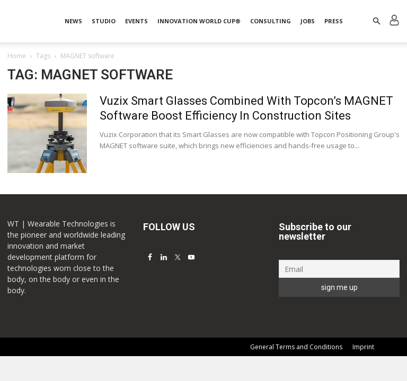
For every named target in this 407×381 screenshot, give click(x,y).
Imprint (363, 346)
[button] (376, 21)
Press (333, 21)
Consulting (270, 21)
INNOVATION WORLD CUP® (199, 21)
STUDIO (104, 21)
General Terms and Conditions (296, 346)
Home (16, 55)
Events (136, 21)
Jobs (307, 21)
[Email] (339, 269)
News (73, 21)
